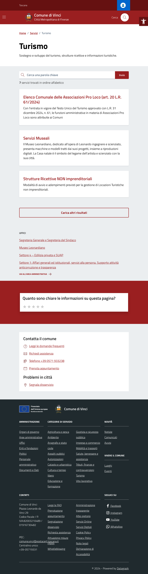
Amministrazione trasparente (85, 508)
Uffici (22, 443)
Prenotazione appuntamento (56, 513)
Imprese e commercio (88, 443)
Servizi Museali (36, 138)
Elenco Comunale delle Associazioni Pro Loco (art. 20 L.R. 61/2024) (72, 100)
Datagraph (123, 568)
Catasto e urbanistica (59, 465)
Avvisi (107, 443)
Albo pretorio (83, 516)
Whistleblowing (56, 549)
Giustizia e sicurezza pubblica (87, 434)
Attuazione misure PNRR (58, 540)
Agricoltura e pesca (58, 432)
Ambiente (53, 437)
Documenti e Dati (29, 470)
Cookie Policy (83, 532)
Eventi (108, 471)
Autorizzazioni (55, 459)
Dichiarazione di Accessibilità (85, 551)
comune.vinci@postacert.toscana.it (39, 541)
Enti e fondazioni (28, 448)
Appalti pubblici (56, 454)
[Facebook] (113, 505)
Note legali (82, 543)
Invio (122, 75)
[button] (143, 21)
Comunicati (110, 437)
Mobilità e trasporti (86, 448)
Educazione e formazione (55, 483)
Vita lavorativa (84, 481)
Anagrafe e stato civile (57, 445)
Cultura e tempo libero (57, 473)
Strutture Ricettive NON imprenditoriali (57, 178)
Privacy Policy (84, 538)
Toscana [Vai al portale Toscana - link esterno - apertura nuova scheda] (23, 5)
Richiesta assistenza (59, 532)
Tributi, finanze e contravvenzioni (85, 467)
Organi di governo (29, 432)
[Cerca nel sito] (125, 17)
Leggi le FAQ (55, 505)
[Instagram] (114, 512)
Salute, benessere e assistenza (87, 456)
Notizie (108, 432)
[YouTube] (112, 519)
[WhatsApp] (114, 526)
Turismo (80, 475)
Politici (23, 454)
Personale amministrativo (27, 462)
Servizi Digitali (84, 527)
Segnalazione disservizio (55, 524)
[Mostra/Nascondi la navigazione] (4, 17)
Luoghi (108, 466)
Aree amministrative (30, 437)
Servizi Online (84, 521)
